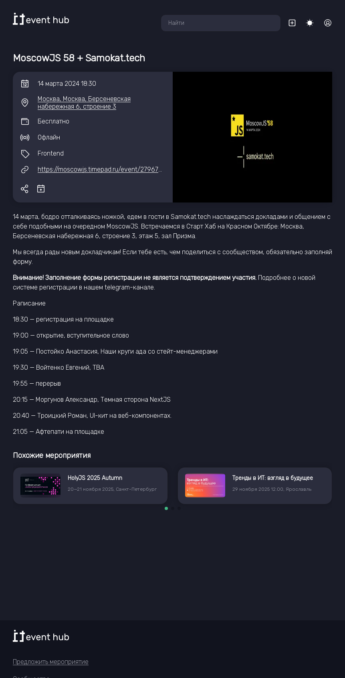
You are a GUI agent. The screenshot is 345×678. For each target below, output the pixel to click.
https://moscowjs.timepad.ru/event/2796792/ (103, 169)
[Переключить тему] (309, 22)
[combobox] (221, 23)
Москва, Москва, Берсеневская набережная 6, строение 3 (84, 102)
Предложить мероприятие (51, 662)
